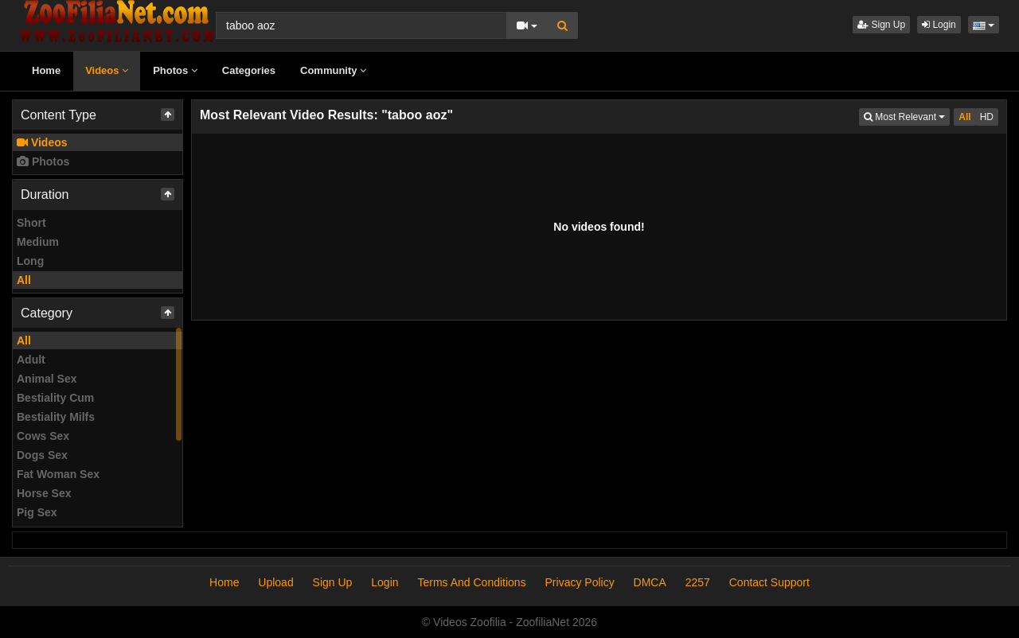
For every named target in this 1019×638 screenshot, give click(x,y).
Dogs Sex (42, 455)
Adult (31, 359)
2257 (697, 582)
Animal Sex (46, 378)
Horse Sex (44, 493)
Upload (275, 582)
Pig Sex (37, 512)
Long (30, 261)
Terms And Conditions (471, 582)
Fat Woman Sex (58, 474)
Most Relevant (907, 116)
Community (333, 70)
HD (987, 117)
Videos (106, 70)
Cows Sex (43, 436)
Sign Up (881, 24)
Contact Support (769, 582)
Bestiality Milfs (56, 416)
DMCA (650, 582)
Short (31, 222)
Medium (38, 241)
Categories (248, 70)
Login (939, 24)
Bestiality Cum (55, 397)
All (24, 280)
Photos (175, 70)
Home (46, 70)
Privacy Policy (580, 582)
